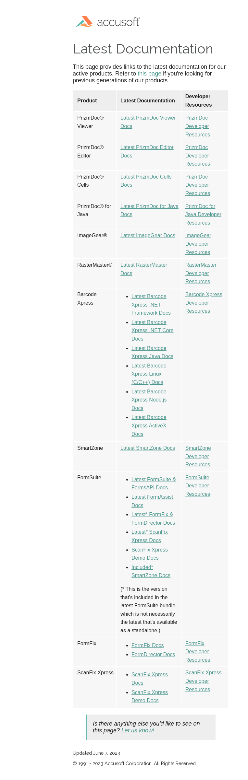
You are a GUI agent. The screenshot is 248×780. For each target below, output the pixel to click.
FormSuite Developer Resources (197, 486)
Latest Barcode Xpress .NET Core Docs (152, 331)
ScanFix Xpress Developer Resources (203, 681)
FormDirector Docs (153, 654)
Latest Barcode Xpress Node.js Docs (149, 400)
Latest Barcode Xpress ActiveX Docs (149, 425)
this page (149, 73)
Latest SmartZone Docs (147, 448)
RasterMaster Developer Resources (201, 273)
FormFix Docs (147, 645)
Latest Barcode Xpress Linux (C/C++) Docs (149, 374)
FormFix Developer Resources (197, 652)
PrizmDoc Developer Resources (197, 126)
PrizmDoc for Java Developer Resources (203, 215)
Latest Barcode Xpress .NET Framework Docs (151, 305)
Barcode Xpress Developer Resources (203, 303)
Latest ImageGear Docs (147, 235)
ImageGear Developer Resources (198, 244)
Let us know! (137, 730)
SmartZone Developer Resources (198, 456)
